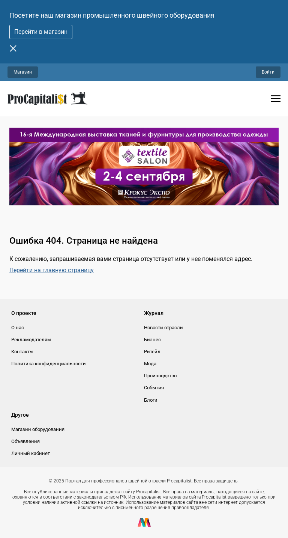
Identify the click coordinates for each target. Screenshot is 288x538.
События (154, 387)
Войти (268, 72)
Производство (160, 375)
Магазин (23, 72)
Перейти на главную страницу (51, 270)
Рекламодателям (31, 339)
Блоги (151, 400)
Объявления (25, 441)
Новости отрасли (163, 327)
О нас (17, 327)
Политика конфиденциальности (48, 363)
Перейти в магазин (41, 31)
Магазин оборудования (37, 429)
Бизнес (152, 339)
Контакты (22, 351)
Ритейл (152, 351)
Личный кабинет (30, 453)
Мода (150, 363)
